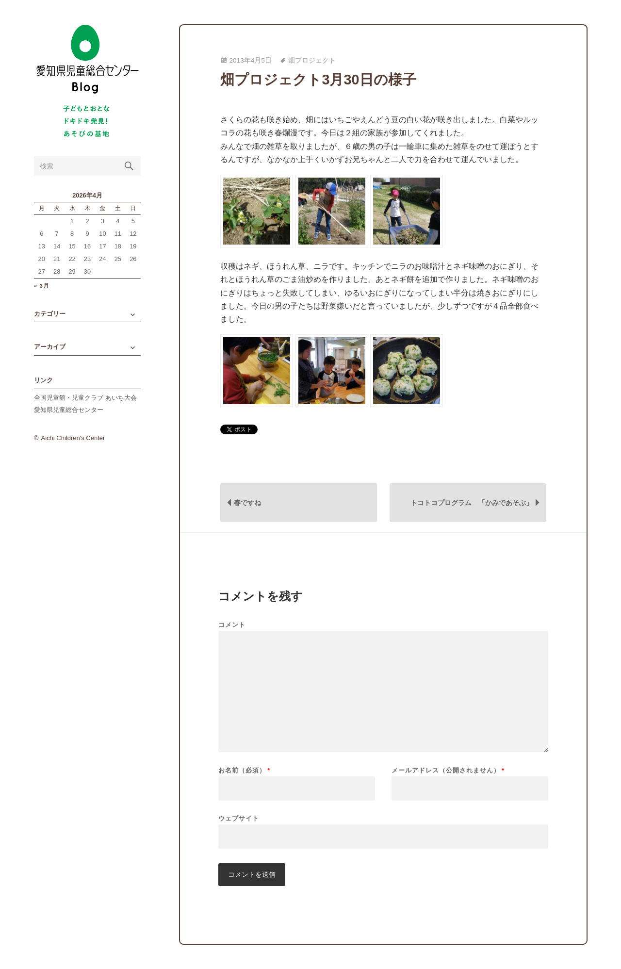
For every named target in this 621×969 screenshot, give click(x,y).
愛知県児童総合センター (68, 409)
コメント (231, 625)
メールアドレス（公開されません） (448, 770)
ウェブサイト (238, 818)
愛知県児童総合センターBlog (87, 59)
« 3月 (41, 286)
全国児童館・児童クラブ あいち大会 (85, 397)
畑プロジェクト (312, 60)
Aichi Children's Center (73, 438)
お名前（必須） (244, 770)
